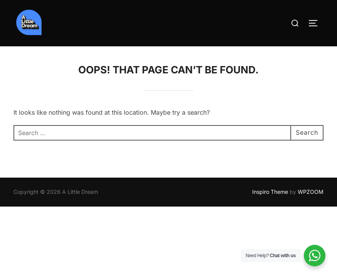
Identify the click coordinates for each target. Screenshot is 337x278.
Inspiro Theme (270, 191)
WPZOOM (311, 191)
